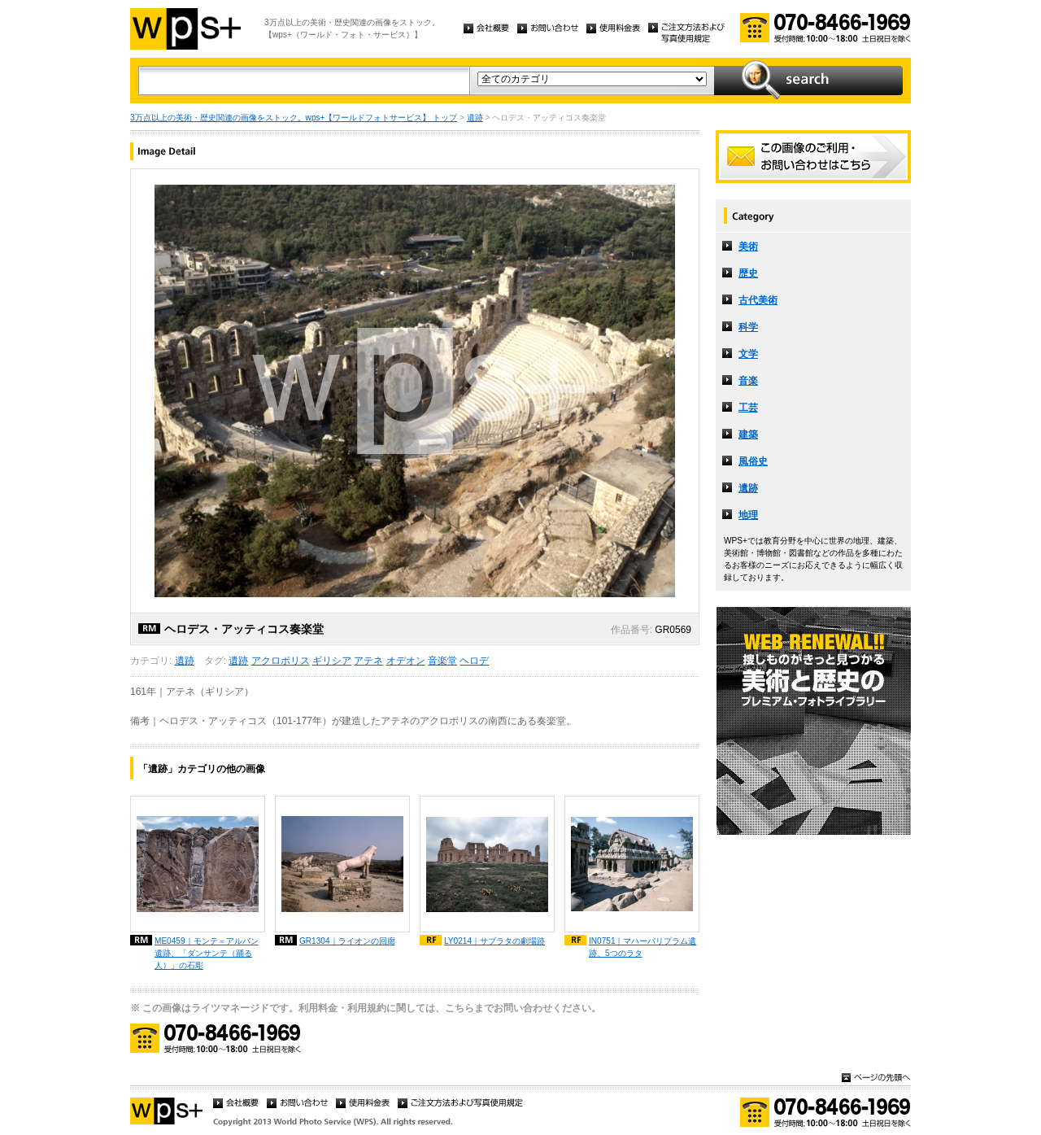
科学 (748, 327)
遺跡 (475, 117)
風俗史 (753, 461)
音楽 (748, 380)
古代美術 (757, 300)
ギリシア (331, 660)
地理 (748, 515)
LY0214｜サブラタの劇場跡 (494, 940)
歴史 (748, 273)
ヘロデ (474, 660)
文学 (748, 354)
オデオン (405, 660)
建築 (748, 434)
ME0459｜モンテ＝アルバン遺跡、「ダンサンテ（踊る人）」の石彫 (207, 953)
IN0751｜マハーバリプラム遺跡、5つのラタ (643, 947)
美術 (748, 246)
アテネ (368, 660)
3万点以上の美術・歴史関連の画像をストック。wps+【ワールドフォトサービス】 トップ (293, 117)
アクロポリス (280, 660)
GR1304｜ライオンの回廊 (347, 940)
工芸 (748, 407)
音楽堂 (442, 660)
